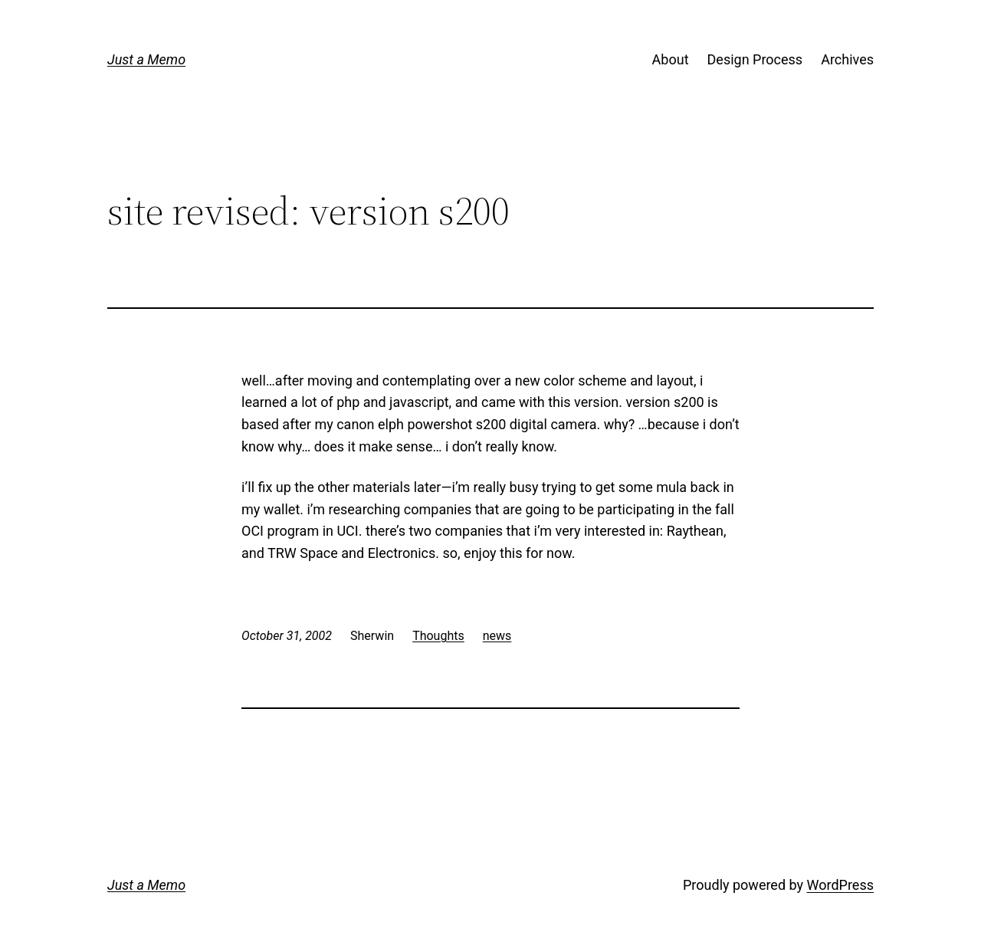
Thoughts (438, 635)
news (497, 635)
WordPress (840, 885)
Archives (847, 59)
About (670, 59)
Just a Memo (146, 59)
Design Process (755, 59)
